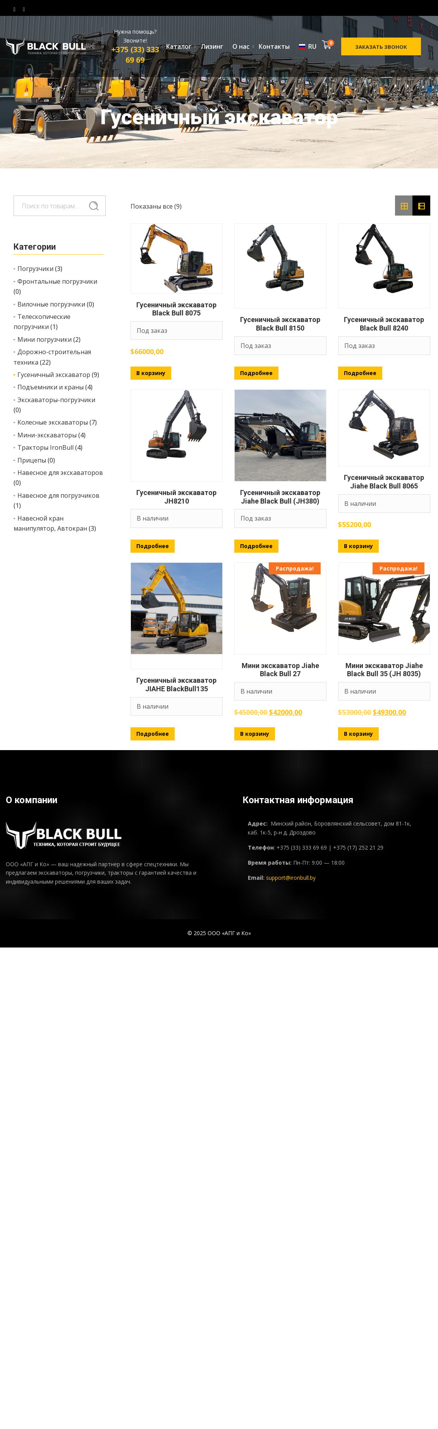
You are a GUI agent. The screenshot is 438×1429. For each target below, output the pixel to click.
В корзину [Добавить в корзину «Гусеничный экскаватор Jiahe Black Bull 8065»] (358, 546)
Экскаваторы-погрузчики (56, 400)
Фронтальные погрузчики (57, 281)
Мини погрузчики (44, 339)
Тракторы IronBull (45, 447)
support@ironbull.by (291, 877)
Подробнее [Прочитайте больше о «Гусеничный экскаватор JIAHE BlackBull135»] (152, 733)
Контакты (274, 46)
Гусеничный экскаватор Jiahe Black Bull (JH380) (280, 496)
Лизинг (212, 46)
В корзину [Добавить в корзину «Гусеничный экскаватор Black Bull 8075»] (150, 373)
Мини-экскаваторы (47, 435)
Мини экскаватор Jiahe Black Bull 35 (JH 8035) (384, 669)
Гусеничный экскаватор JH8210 (176, 496)
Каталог (178, 46)
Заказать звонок (381, 46)
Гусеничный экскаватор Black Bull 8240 (384, 323)
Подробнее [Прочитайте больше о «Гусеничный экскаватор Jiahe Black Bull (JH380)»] (256, 546)
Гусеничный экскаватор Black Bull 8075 (176, 309)
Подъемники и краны (50, 387)
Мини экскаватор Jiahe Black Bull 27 (280, 669)
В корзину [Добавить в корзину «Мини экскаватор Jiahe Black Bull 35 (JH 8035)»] (358, 733)
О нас (240, 46)
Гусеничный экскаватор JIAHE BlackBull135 (176, 684)
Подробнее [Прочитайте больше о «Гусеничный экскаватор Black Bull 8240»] (360, 373)
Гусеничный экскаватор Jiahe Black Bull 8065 (384, 481)
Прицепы (31, 460)
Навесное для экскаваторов (60, 472)
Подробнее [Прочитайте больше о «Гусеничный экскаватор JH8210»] (152, 546)
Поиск (94, 206)
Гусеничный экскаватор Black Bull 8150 (280, 323)
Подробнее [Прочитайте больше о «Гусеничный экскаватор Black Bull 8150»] (256, 373)
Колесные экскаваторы (52, 422)
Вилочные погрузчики (51, 304)
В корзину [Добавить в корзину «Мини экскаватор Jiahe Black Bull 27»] (254, 733)
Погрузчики (35, 268)
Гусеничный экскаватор (53, 374)
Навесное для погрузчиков (58, 495)
